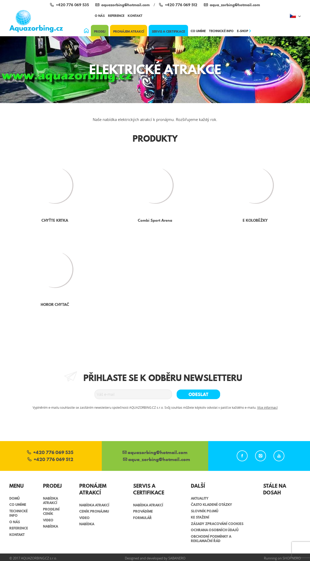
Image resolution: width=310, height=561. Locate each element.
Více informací (267, 407)
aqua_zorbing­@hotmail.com (156, 460)
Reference (116, 15)
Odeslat (198, 394)
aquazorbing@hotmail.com (155, 453)
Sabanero (176, 558)
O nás (100, 15)
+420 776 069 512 (50, 460)
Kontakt (135, 15)
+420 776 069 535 (50, 453)
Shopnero (292, 558)
